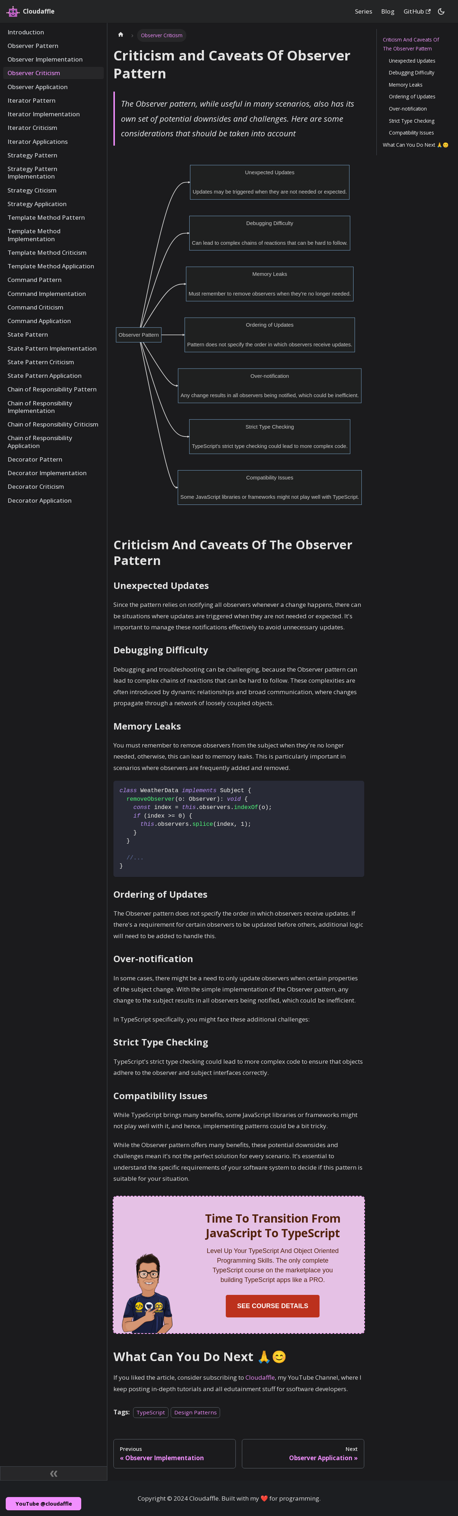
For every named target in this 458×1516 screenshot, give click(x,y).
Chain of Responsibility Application (40, 441)
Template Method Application (51, 266)
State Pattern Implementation (52, 348)
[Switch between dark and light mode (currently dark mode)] (441, 11)
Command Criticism (35, 307)
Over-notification (408, 108)
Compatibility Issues (411, 132)
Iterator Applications (38, 141)
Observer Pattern (33, 46)
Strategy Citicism (32, 190)
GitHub (417, 11)
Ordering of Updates (412, 96)
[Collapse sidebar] (53, 1473)
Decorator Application (40, 500)
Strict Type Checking (411, 120)
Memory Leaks (406, 84)
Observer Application (38, 87)
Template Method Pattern (46, 217)
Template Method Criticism (47, 252)
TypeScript (150, 1412)
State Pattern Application (45, 375)
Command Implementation (47, 293)
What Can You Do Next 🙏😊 (416, 144)
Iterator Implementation (44, 114)
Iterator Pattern (31, 100)
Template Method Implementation (34, 235)
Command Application (39, 321)
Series (363, 11)
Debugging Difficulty (411, 72)
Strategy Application (37, 204)
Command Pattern (35, 280)
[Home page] (120, 35)
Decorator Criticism (36, 486)
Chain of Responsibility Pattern (52, 389)
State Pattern (28, 334)
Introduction (26, 32)
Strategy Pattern (32, 155)
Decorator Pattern (35, 459)
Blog (387, 11)
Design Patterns (195, 1412)
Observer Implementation (45, 59)
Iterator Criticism (32, 127)
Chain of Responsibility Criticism (53, 424)
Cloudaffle (260, 1377)
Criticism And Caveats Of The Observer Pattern (411, 44)
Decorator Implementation (47, 473)
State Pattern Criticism (41, 362)
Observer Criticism (34, 73)
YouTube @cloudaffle (43, 1503)
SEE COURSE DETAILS (272, 1306)
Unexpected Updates (412, 60)
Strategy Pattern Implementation (32, 172)
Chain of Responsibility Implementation (40, 407)
